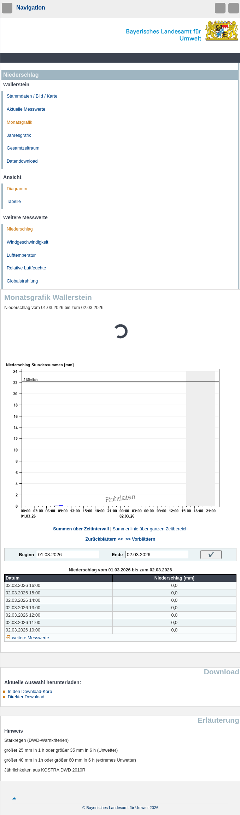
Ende (117, 554)
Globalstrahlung (22, 281)
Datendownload (22, 161)
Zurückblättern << (104, 539)
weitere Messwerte (30, 637)
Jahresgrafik (19, 135)
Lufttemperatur (21, 255)
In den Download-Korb (30, 691)
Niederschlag (20, 229)
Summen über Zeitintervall (81, 528)
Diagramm (17, 188)
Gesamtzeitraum (23, 148)
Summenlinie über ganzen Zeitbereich (150, 528)
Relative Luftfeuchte (26, 268)
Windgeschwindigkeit (27, 242)
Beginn (26, 554)
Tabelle (14, 201)
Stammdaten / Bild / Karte (32, 96)
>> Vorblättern (140, 539)
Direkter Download (26, 696)
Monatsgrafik (19, 122)
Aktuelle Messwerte (26, 109)
